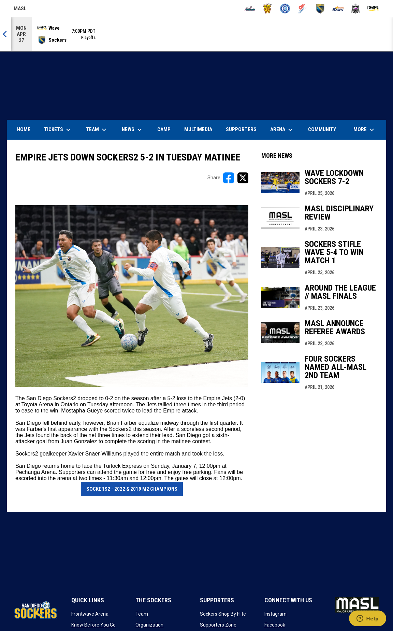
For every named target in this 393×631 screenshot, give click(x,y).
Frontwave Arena (89, 614)
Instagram (275, 614)
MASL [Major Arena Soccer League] (20, 9)
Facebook (274, 625)
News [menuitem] (133, 130)
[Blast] (267, 8)
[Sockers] (320, 8)
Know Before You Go (93, 625)
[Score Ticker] (196, 34)
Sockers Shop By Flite (223, 614)
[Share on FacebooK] (228, 177)
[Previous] (5, 34)
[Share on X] (242, 177)
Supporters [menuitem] (241, 129)
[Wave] (373, 8)
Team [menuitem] (97, 130)
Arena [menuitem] (285, 130)
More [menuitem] (364, 130)
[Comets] (302, 8)
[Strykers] (355, 8)
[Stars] (338, 8)
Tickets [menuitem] (58, 130)
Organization (149, 625)
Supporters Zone (218, 625)
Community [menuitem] (322, 129)
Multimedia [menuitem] (198, 129)
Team (141, 614)
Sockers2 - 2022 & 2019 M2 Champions (131, 489)
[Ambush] (250, 8)
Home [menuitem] (23, 129)
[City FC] (285, 8)
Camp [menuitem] (164, 129)
